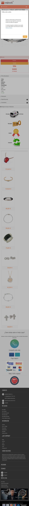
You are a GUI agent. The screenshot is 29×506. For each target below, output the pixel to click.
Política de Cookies (9, 28)
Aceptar (25, 36)
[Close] (26, 12)
